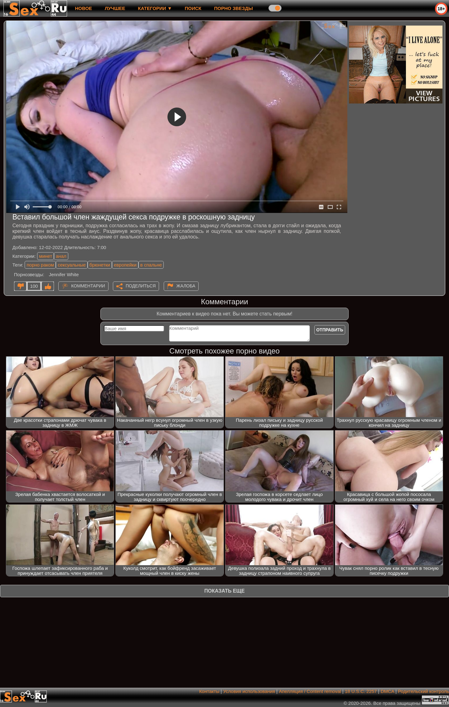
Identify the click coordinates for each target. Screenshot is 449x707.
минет (45, 256)
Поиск (193, 8)
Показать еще (224, 591)
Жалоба (186, 285)
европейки (125, 264)
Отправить (329, 329)
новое (83, 8)
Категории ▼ (155, 8)
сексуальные (72, 264)
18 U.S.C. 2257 (361, 691)
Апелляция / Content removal (310, 691)
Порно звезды (233, 8)
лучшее (115, 8)
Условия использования (249, 691)
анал (61, 256)
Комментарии (88, 285)
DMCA (387, 691)
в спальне (151, 264)
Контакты (209, 691)
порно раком (40, 264)
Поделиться (141, 285)
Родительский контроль (423, 691)
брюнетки (99, 264)
